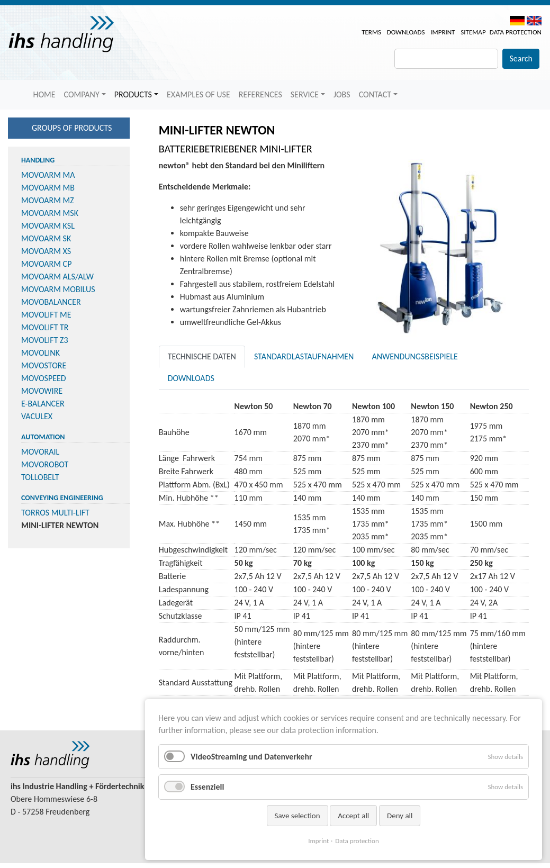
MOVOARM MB (48, 188)
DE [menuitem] (517, 20)
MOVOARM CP (46, 264)
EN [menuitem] (534, 20)
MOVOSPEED (43, 378)
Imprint (442, 32)
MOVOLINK (40, 353)
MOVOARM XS (46, 251)
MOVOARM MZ (47, 200)
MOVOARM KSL (48, 226)
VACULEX (36, 416)
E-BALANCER (43, 404)
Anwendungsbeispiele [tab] (414, 356)
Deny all (400, 815)
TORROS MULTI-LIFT (55, 513)
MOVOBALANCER (51, 302)
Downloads (406, 32)
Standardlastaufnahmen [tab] (304, 356)
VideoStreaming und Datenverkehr (251, 757)
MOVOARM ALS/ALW (57, 277)
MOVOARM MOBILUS (58, 289)
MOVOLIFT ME (46, 315)
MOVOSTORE (43, 365)
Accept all (353, 815)
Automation (43, 436)
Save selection (297, 815)
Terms (371, 32)
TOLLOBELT (40, 477)
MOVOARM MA (48, 175)
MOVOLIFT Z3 (44, 340)
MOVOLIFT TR (45, 327)
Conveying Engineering (62, 497)
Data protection (516, 32)
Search (521, 58)
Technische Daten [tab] (202, 356)
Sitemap (473, 32)
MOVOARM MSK (49, 213)
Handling (38, 160)
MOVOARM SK (46, 238)
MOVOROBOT (44, 464)
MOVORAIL (40, 452)
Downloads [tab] (191, 378)
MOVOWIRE (41, 391)
